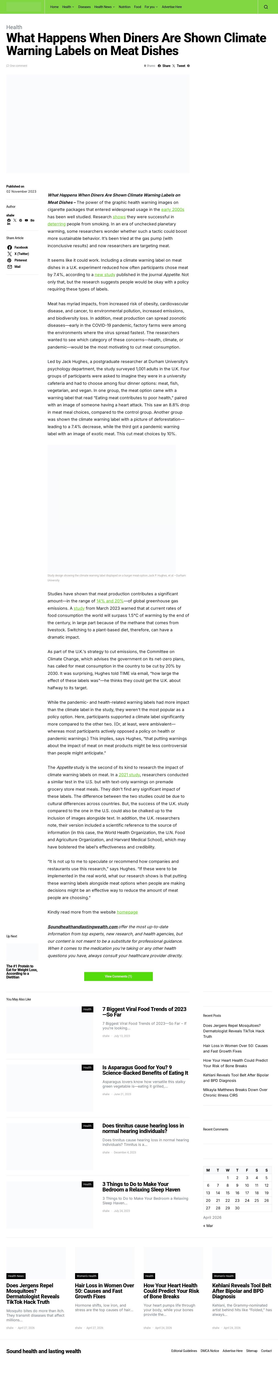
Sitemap (251, 1351)
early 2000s (172, 209)
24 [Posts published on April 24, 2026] (247, 1200)
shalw (10, 215)
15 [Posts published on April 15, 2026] (228, 1193)
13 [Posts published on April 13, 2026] (208, 1193)
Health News (103, 7)
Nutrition (124, 7)
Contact (266, 1351)
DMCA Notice (210, 1351)
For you (150, 7)
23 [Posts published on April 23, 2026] (237, 1200)
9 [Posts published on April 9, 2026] (237, 1185)
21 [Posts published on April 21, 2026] (218, 1200)
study (79, 608)
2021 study (129, 774)
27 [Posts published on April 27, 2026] (208, 1208)
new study (105, 274)
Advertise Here (172, 7)
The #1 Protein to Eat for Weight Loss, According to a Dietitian (22, 971)
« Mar (208, 1225)
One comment (18, 65)
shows (119, 216)
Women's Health (87, 1276)
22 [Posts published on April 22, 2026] (227, 1200)
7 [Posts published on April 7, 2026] (218, 1185)
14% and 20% (110, 600)
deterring (57, 224)
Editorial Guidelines (184, 1351)
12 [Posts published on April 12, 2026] (267, 1185)
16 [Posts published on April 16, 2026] (237, 1193)
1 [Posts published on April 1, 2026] (228, 1177)
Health (66, 7)
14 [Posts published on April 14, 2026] (218, 1193)
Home (54, 7)
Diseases (84, 7)
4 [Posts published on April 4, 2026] (257, 1177)
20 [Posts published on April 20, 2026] (208, 1200)
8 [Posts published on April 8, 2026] (228, 1185)
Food (137, 7)
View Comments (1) (118, 976)
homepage (127, 912)
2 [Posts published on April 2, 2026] (237, 1177)
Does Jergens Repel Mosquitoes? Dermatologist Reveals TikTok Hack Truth (234, 1031)
